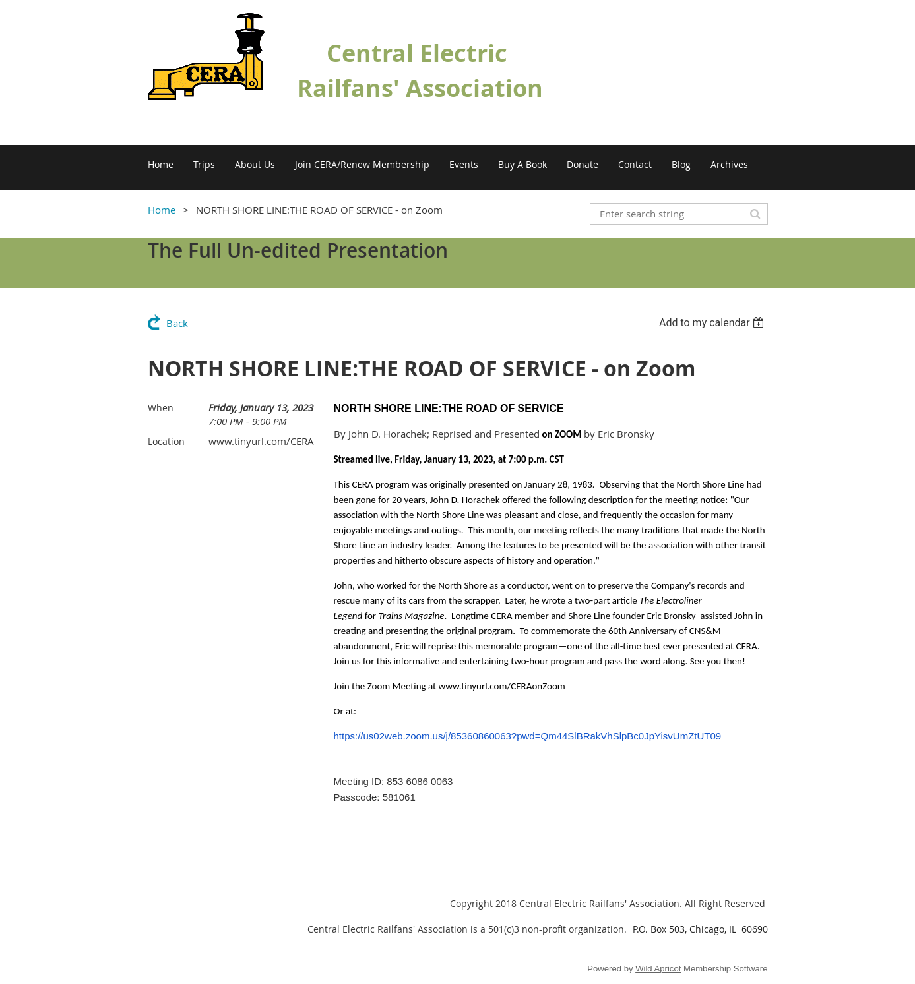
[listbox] (713, 322)
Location (166, 441)
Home (161, 209)
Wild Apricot (658, 968)
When (161, 407)
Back (177, 323)
